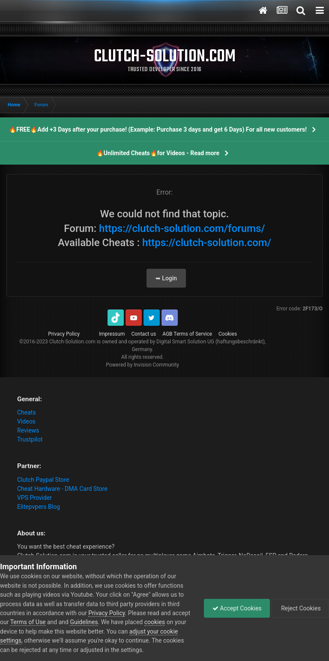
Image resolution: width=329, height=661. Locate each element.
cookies (174, 622)
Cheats (26, 412)
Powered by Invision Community (142, 365)
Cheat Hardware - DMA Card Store (62, 488)
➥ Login (166, 278)
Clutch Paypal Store (43, 479)
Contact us (143, 334)
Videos (26, 421)
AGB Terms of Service (187, 334)
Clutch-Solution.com (72, 342)
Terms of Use (47, 622)
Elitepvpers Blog (38, 506)
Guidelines (103, 622)
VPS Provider (34, 497)
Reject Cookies (299, 608)
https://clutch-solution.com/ (206, 243)
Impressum (112, 334)
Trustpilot (29, 439)
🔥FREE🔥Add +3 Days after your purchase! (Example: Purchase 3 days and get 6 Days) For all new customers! (158, 129)
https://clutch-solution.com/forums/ (182, 228)
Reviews (28, 430)
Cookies (227, 334)
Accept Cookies (235, 608)
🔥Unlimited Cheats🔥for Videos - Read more (157, 153)
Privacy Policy (64, 334)
